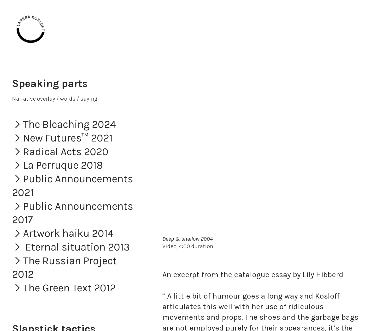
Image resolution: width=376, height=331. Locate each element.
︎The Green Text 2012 (64, 288)
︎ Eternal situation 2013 (71, 247)
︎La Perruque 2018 (57, 165)
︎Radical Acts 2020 (60, 152)
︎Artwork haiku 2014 (62, 233)
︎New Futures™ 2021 (62, 138)
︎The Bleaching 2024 (64, 124)
